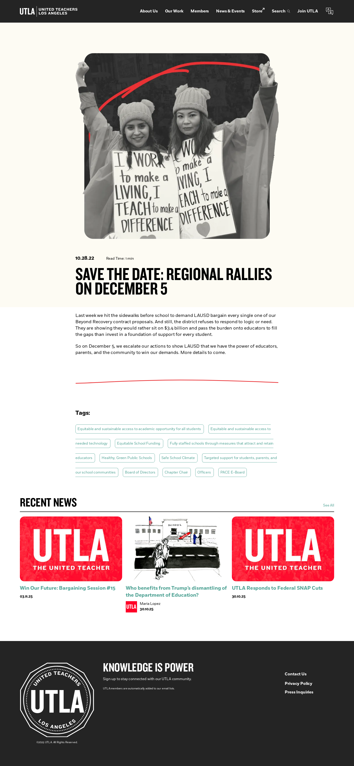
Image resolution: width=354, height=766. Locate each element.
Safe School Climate (178, 457)
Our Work (174, 11)
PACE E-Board (232, 472)
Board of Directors (140, 472)
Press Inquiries (299, 692)
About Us (149, 11)
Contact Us (295, 674)
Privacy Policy (298, 683)
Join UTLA (307, 11)
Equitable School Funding (139, 443)
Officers (204, 472)
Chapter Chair (177, 472)
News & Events (230, 11)
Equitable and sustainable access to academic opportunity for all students (139, 429)
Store (258, 11)
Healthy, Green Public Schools (127, 457)
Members (200, 11)
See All (328, 505)
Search (281, 11)
